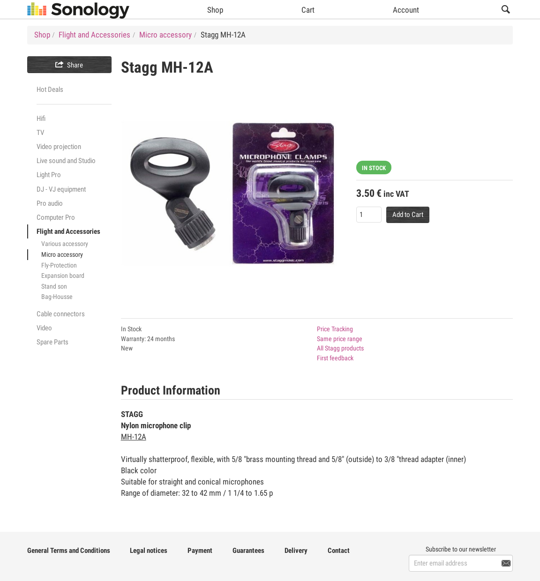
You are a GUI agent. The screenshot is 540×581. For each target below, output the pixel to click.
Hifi (41, 118)
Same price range (339, 339)
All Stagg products (340, 348)
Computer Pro (56, 217)
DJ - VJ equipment (61, 189)
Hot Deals (50, 89)
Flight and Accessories (68, 231)
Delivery (296, 550)
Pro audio (50, 203)
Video (44, 328)
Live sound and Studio (66, 160)
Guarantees (248, 550)
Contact (339, 550)
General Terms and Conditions (68, 550)
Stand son (54, 286)
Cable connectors (61, 314)
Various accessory (64, 243)
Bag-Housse (57, 296)
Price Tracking (335, 329)
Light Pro (49, 175)
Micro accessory (62, 254)
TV (40, 132)
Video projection (59, 146)
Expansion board (62, 275)
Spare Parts (52, 342)
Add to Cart (407, 214)
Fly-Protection (59, 265)
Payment (200, 550)
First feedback (335, 358)
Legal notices (148, 550)
